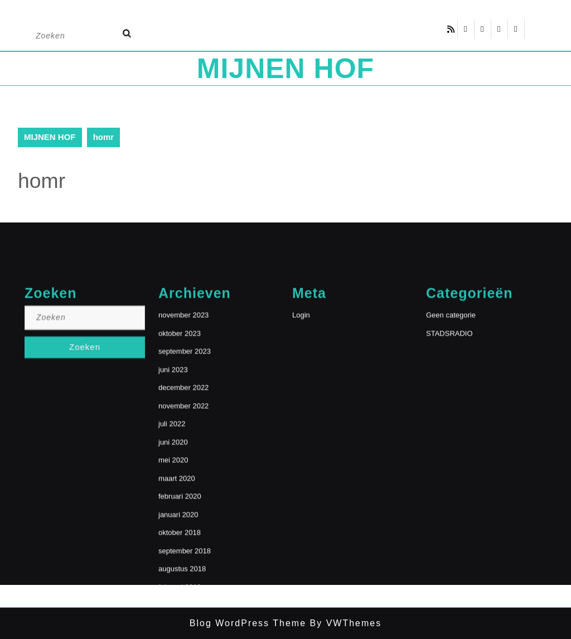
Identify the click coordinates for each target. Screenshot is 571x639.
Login (301, 422)
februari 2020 (179, 603)
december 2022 (183, 495)
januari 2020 (178, 622)
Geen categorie (451, 422)
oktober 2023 (179, 441)
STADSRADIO (449, 441)
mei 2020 (173, 567)
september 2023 (184, 458)
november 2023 (183, 422)
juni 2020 (173, 549)
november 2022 (183, 513)
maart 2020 (176, 586)
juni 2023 (173, 477)
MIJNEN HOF (285, 68)
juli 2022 (171, 531)
